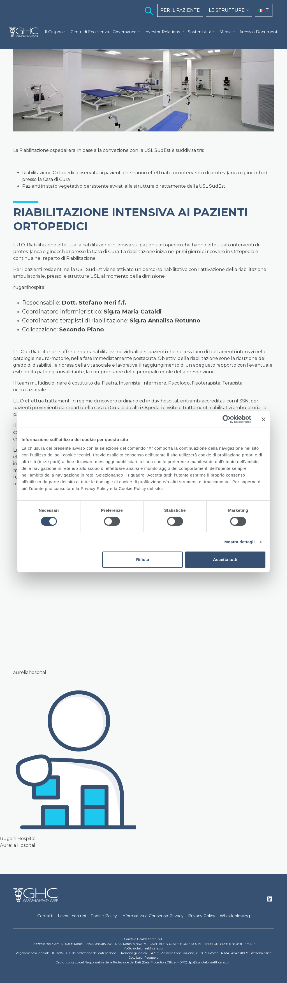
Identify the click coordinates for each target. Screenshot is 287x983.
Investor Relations (162, 31)
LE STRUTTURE (227, 10)
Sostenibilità (199, 31)
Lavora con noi (72, 915)
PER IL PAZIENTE (180, 10)
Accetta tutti (225, 559)
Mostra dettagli (239, 541)
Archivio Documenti (258, 31)
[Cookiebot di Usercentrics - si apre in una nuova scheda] (226, 419)
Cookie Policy (104, 915)
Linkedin (269, 900)
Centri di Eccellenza (90, 31)
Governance (124, 31)
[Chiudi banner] (263, 419)
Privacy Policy (201, 915)
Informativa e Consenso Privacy (152, 915)
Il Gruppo (54, 31)
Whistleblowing (235, 915)
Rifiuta (142, 559)
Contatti (45, 915)
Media (225, 31)
